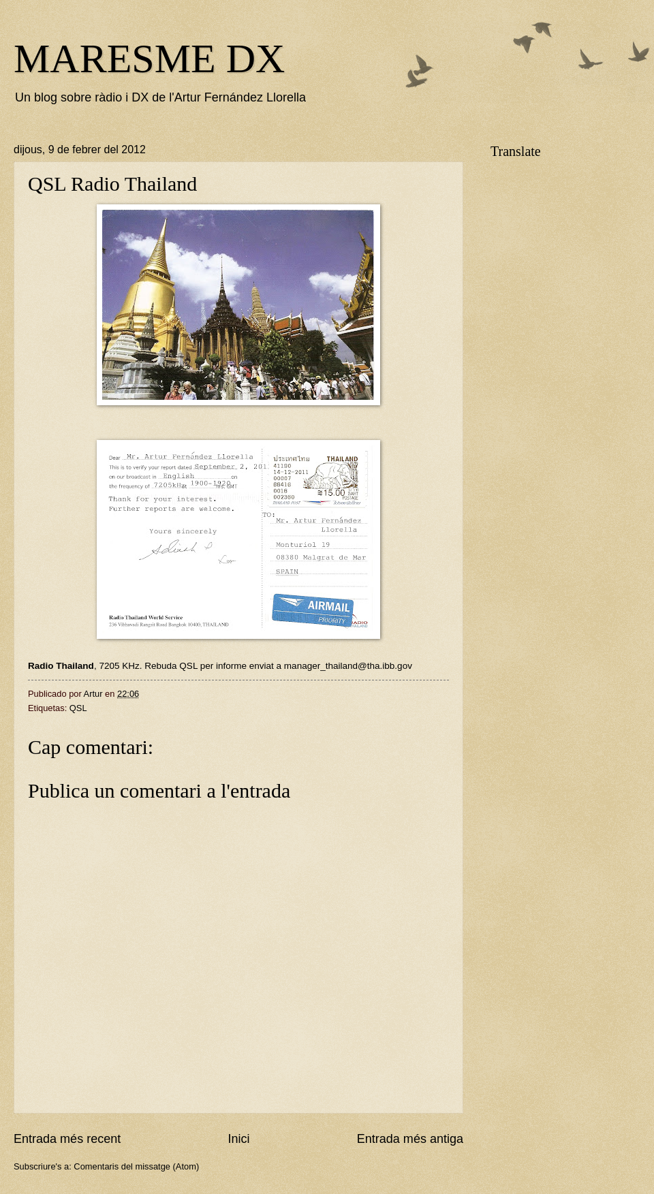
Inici (238, 1139)
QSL (78, 708)
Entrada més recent (67, 1139)
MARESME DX (149, 58)
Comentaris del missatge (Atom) (136, 1166)
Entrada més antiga (410, 1139)
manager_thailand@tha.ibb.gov (348, 666)
